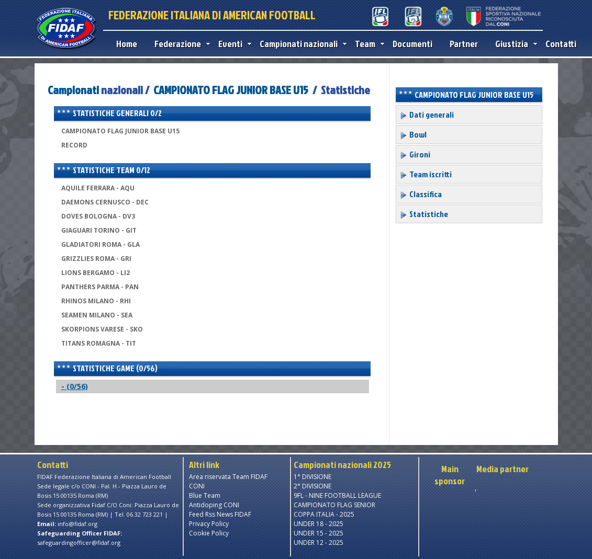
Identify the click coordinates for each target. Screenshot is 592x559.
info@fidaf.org (77, 524)
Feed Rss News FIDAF (220, 514)
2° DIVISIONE (312, 486)
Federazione (179, 43)
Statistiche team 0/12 (103, 170)
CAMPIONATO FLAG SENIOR (334, 504)
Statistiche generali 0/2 (109, 113)
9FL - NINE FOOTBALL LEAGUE (337, 495)
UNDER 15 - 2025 (318, 533)
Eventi (232, 43)
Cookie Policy (209, 533)
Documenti (412, 43)
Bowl (413, 134)
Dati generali (426, 114)
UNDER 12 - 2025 (318, 542)
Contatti (560, 43)
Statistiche (423, 214)
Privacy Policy (209, 523)
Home (126, 43)
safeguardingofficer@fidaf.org (78, 542)
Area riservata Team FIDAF (228, 476)
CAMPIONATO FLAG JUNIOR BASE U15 (230, 90)
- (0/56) (74, 386)
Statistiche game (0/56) (107, 368)
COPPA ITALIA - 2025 (324, 514)
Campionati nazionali (301, 43)
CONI (197, 486)
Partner (464, 43)
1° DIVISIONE (312, 476)
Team (367, 43)
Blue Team (204, 495)
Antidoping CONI (214, 504)
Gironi (414, 154)
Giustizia (513, 43)
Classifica (420, 194)
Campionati (73, 90)
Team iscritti (425, 174)
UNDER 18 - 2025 (318, 523)
